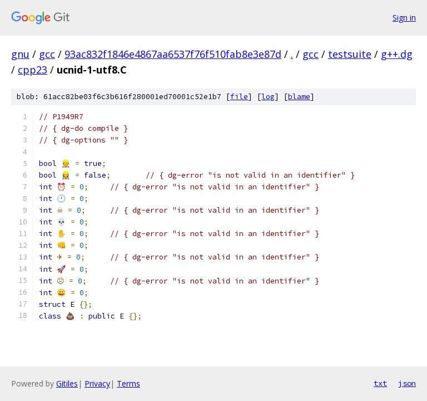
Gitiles (67, 383)
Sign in (404, 17)
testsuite (349, 54)
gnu (20, 54)
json (407, 383)
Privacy (97, 383)
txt (380, 383)
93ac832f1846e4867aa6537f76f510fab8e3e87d (172, 54)
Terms (128, 383)
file (239, 96)
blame (299, 96)
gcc (47, 54)
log (268, 96)
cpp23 (32, 69)
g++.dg (397, 54)
